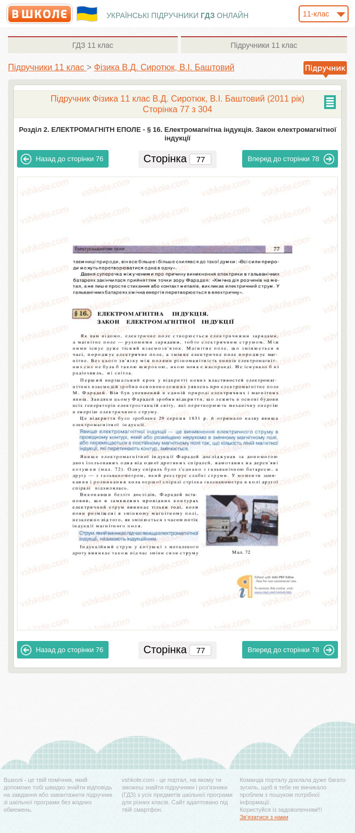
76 (62, 159)
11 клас (92, 45)
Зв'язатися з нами (264, 817)
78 (290, 159)
